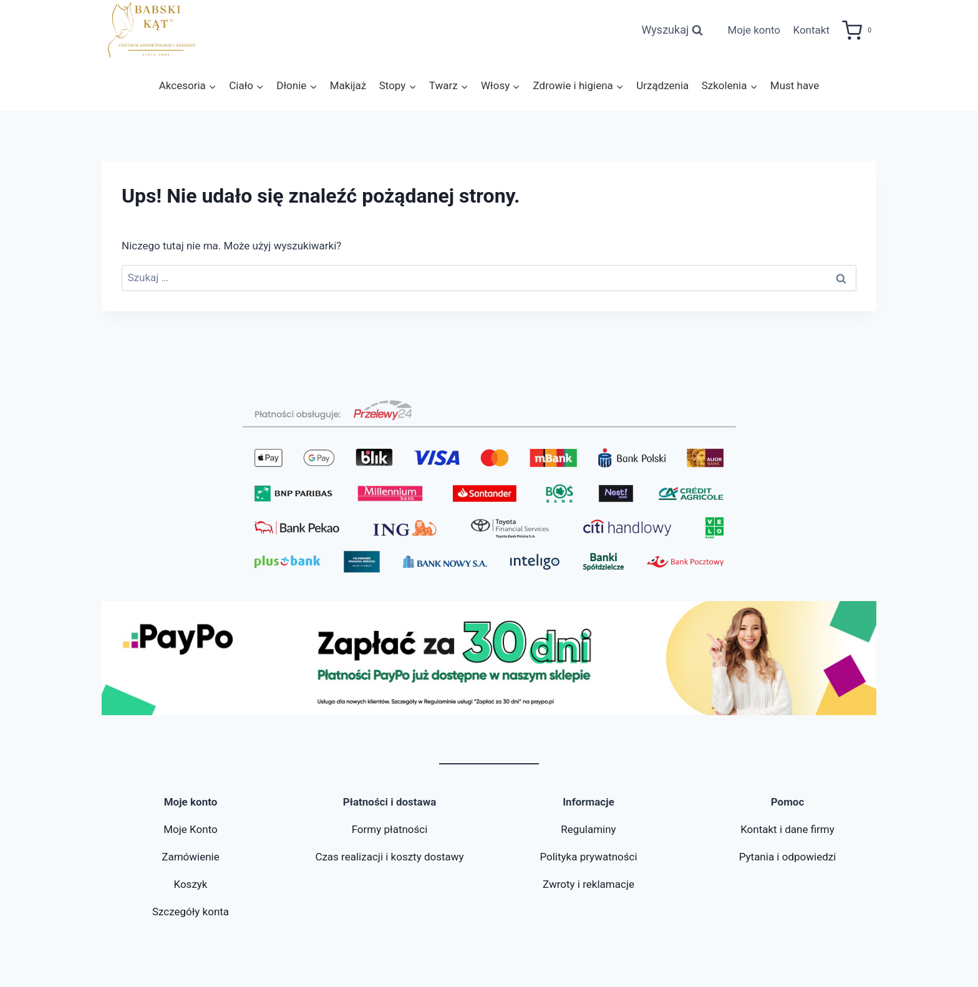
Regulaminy (588, 829)
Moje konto (753, 30)
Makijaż (348, 85)
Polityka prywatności (588, 856)
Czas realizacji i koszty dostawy (389, 856)
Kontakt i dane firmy (787, 829)
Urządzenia (662, 85)
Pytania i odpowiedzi (787, 856)
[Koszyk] (859, 31)
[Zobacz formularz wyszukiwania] (672, 30)
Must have (794, 85)
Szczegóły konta (190, 911)
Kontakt (811, 30)
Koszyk (190, 884)
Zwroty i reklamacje (588, 884)
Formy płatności (390, 829)
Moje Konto (190, 829)
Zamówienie (191, 856)
